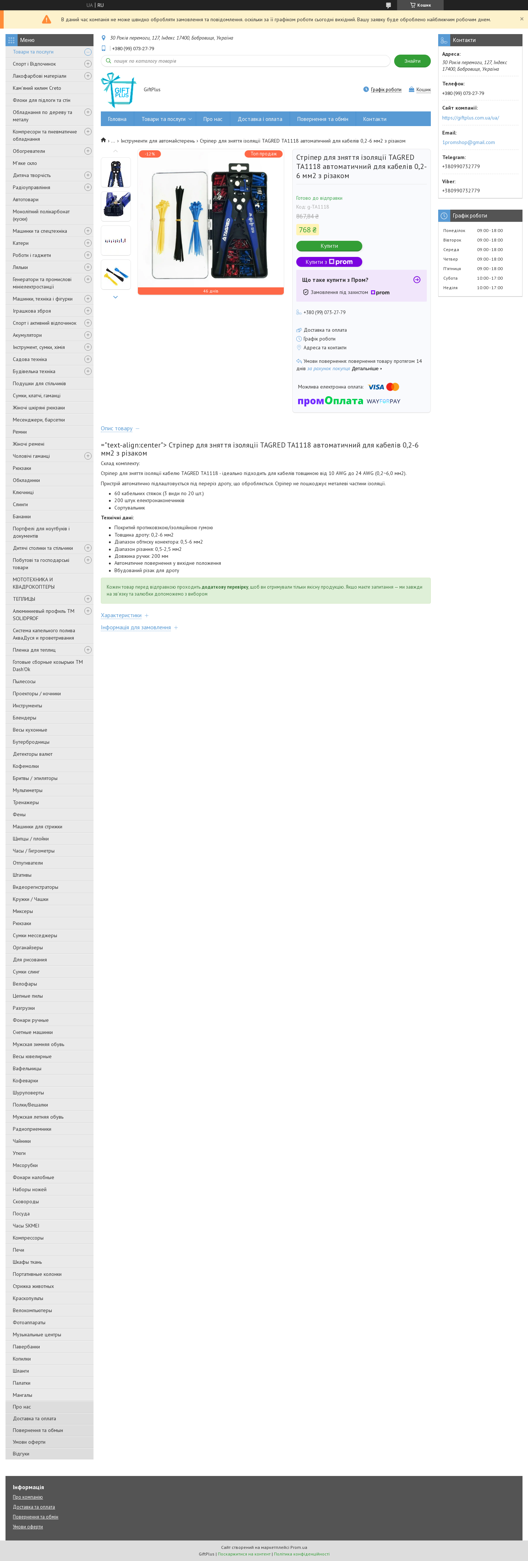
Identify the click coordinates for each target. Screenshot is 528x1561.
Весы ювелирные (32, 1056)
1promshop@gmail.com (468, 142)
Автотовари (25, 199)
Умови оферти (29, 1442)
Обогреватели (29, 151)
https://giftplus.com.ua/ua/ (470, 117)
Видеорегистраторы (35, 887)
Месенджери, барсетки (39, 419)
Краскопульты (28, 1298)
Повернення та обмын (38, 1430)
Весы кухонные (30, 729)
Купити (329, 245)
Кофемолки (26, 766)
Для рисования (30, 959)
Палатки (21, 1383)
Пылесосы (24, 681)
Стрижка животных (33, 1286)
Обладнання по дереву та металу (42, 116)
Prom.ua (298, 1547)
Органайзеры (28, 947)
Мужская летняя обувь (38, 1116)
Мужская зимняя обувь (38, 1044)
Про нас (22, 1406)
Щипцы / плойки (31, 838)
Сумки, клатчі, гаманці (36, 395)
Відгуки (21, 1453)
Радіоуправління (31, 187)
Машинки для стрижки (37, 826)
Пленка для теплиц (34, 650)
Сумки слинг (26, 971)
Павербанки (26, 1346)
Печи (18, 1250)
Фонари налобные (33, 1177)
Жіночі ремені (28, 444)
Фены (19, 814)
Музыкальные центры (37, 1334)
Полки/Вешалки (30, 1104)
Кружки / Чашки (30, 899)
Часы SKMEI (26, 1225)
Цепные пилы (28, 996)
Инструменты (27, 705)
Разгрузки (24, 1008)
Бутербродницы (31, 742)
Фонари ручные (31, 1020)
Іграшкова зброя (32, 311)
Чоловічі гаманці (31, 456)
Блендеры (24, 717)
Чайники (22, 1141)
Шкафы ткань (27, 1262)
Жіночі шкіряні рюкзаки (39, 407)
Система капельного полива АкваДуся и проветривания (44, 634)
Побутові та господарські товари (41, 564)
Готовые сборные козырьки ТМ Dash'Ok (48, 666)
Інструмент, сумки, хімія (39, 347)
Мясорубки (25, 1165)
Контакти (374, 119)
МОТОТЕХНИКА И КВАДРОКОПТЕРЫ (34, 583)
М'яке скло (25, 163)
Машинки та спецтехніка (40, 231)
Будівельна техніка (34, 371)
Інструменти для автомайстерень (158, 140)
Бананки (22, 516)
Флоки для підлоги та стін (41, 100)
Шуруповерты (28, 1092)
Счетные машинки (33, 1032)
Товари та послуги (33, 51)
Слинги (20, 504)
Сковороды (26, 1201)
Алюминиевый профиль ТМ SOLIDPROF (43, 615)
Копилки (22, 1358)
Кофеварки (25, 1080)
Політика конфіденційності (302, 1554)
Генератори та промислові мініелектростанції (42, 283)
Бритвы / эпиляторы (35, 778)
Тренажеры (26, 802)
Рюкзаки (22, 468)
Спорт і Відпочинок (34, 63)
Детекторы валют (32, 754)
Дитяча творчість (32, 175)
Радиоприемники (32, 1129)
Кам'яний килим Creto (37, 88)
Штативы (22, 875)
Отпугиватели (28, 862)
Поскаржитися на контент (244, 1554)
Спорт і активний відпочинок (44, 323)
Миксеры (23, 911)
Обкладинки (26, 480)
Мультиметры (28, 790)
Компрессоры (28, 1237)
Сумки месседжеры (35, 935)
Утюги (19, 1153)
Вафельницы (27, 1068)
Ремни (20, 431)
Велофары (25, 983)
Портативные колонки (37, 1274)
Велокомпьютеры (32, 1310)
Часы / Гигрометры (34, 850)
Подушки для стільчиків (39, 383)
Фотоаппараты (29, 1322)
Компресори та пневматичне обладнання (45, 135)
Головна (117, 119)
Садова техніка (30, 359)
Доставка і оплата (260, 119)
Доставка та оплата (34, 1418)
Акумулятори (27, 335)
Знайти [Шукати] (412, 61)
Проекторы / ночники (37, 693)
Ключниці (23, 492)
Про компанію (28, 1497)
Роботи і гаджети (32, 255)
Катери (21, 243)
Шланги (21, 1370)
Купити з (329, 261)
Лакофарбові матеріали (39, 76)
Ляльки (20, 267)
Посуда (21, 1213)
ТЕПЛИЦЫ (24, 599)
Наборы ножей (30, 1189)
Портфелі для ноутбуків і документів (41, 532)
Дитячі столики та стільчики (43, 548)
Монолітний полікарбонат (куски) (41, 215)
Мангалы (22, 1395)
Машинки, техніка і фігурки (43, 298)
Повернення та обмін (322, 119)
